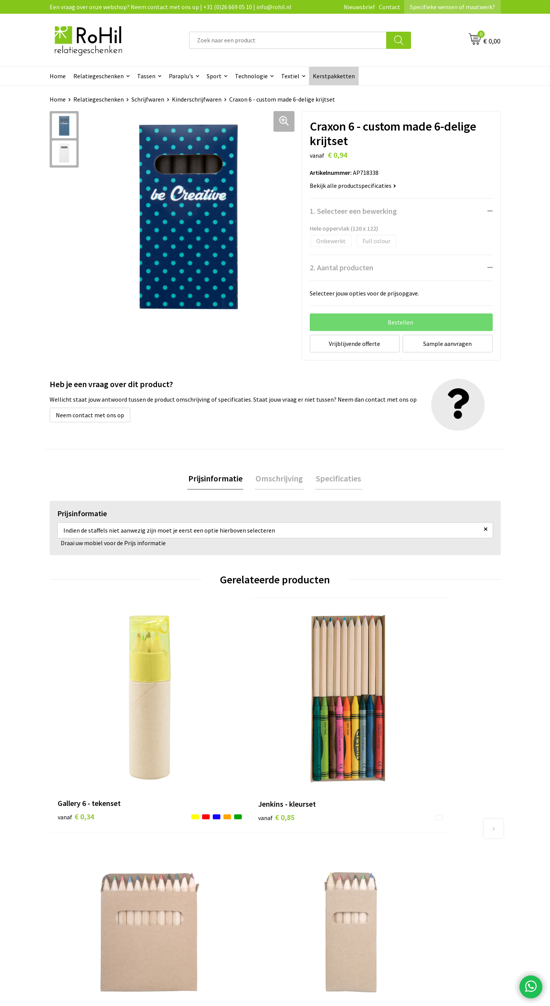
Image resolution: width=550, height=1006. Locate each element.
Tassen (146, 76)
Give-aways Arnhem (198, 858)
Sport (214, 76)
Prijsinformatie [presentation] (217, 478)
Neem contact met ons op (90, 415)
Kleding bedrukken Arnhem (208, 834)
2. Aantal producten (342, 267)
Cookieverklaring (418, 823)
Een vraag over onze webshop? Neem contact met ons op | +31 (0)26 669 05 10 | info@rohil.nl (170, 7)
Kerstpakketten (334, 76)
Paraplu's (181, 76)
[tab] (217, 479)
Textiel (290, 76)
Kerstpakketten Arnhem (205, 881)
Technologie (251, 76)
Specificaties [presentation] (336, 478)
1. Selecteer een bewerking (353, 211)
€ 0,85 (188, 729)
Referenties (300, 846)
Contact (389, 7)
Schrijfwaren (147, 99)
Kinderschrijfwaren (197, 99)
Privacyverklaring (419, 834)
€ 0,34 (76, 729)
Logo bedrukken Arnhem (205, 869)
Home (58, 76)
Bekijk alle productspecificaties (353, 185)
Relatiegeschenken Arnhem (209, 811)
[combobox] (288, 40)
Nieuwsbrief (359, 7)
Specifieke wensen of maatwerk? (452, 7)
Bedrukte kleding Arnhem (206, 823)
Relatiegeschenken (98, 76)
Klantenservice (304, 811)
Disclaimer (410, 846)
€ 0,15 (414, 740)
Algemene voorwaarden (427, 811)
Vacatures (297, 834)
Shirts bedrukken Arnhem (206, 846)
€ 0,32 (301, 740)
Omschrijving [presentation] (279, 478)
